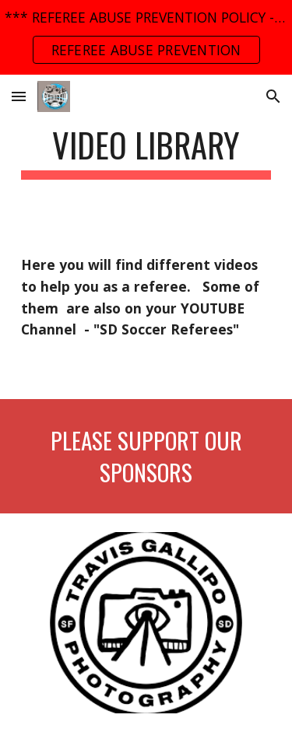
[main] (146, 152)
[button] (18, 96)
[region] (146, 37)
